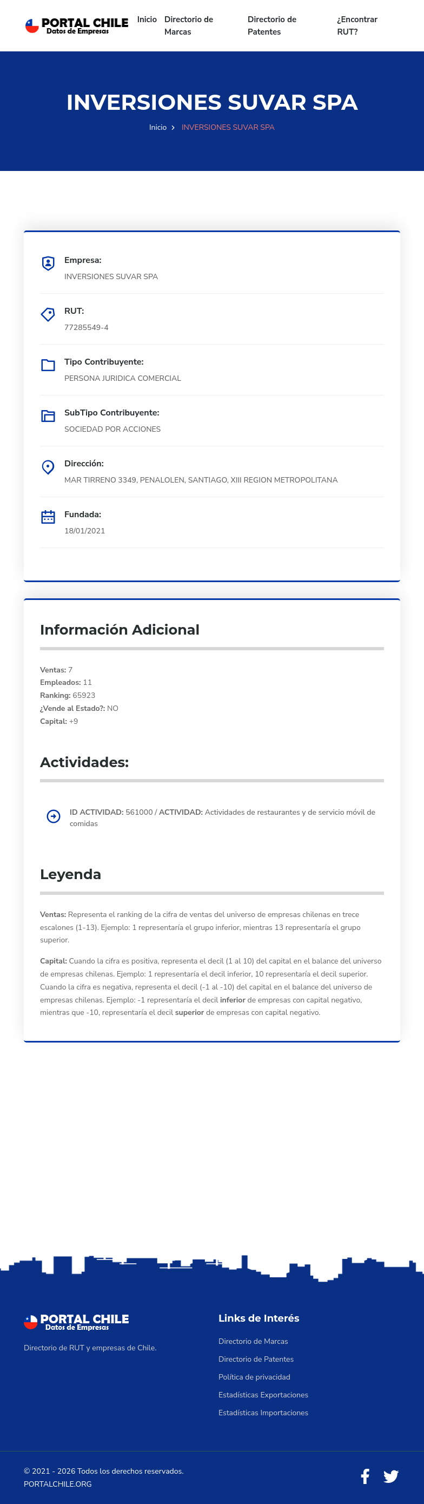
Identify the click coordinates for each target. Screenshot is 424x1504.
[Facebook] (365, 1477)
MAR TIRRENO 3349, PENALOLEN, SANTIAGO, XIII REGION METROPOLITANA (201, 480)
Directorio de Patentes (272, 25)
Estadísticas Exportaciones (263, 1395)
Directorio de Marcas (188, 25)
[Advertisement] (212, 1167)
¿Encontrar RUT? (357, 25)
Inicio (147, 19)
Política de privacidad (254, 1377)
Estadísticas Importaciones (263, 1413)
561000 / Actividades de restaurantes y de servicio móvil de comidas (222, 818)
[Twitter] (391, 1477)
